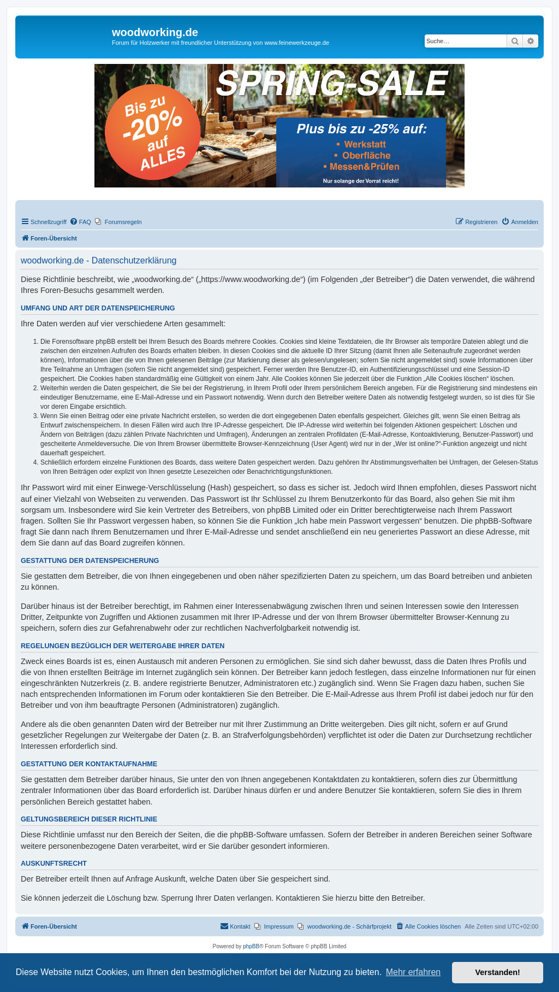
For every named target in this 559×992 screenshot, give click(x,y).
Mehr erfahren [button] (413, 972)
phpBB (251, 946)
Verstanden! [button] (497, 972)
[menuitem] (80, 221)
